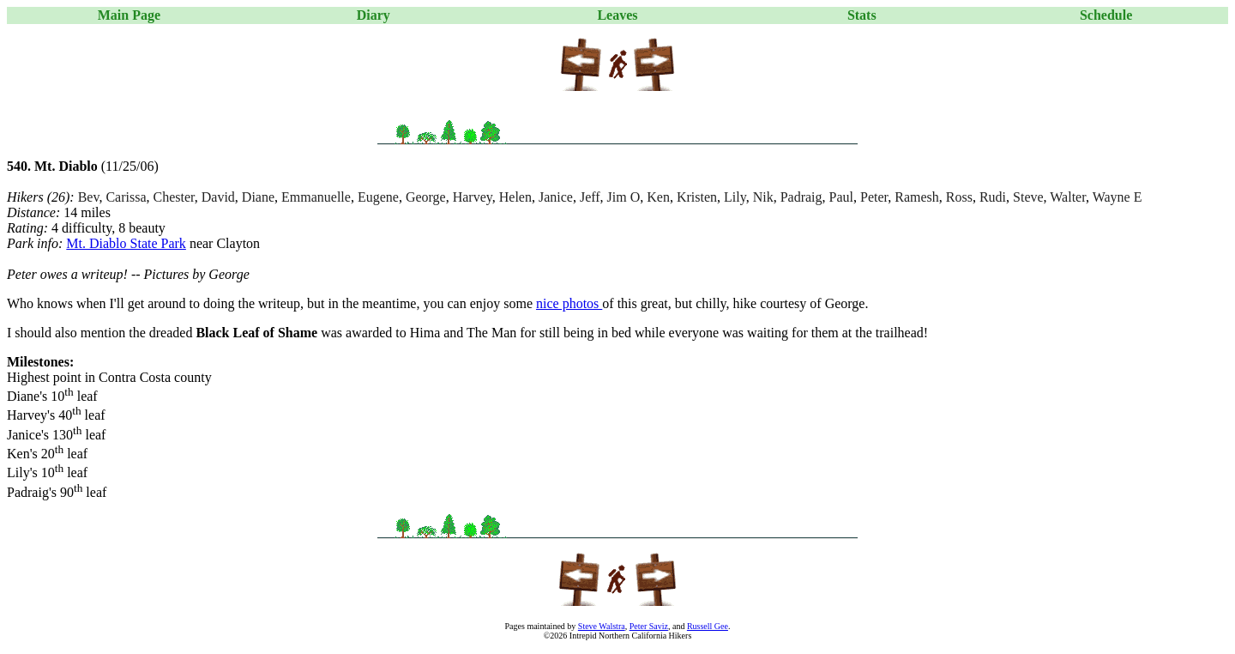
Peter (874, 197)
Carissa (125, 197)
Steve (1028, 197)
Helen (515, 197)
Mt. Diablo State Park (126, 243)
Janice (556, 197)
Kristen (697, 197)
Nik (763, 197)
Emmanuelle (316, 197)
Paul (841, 197)
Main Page (129, 15)
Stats (862, 15)
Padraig (801, 197)
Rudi (992, 197)
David (218, 197)
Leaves (617, 15)
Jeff (590, 197)
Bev (88, 197)
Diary (373, 15)
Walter (1068, 197)
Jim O (624, 197)
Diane (258, 197)
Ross (959, 197)
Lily (735, 197)
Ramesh (917, 197)
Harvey (472, 197)
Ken (658, 197)
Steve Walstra (601, 626)
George (426, 197)
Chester (173, 197)
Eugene (378, 197)
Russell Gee (707, 626)
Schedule (1106, 15)
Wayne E (1117, 197)
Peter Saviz (649, 626)
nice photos (569, 303)
